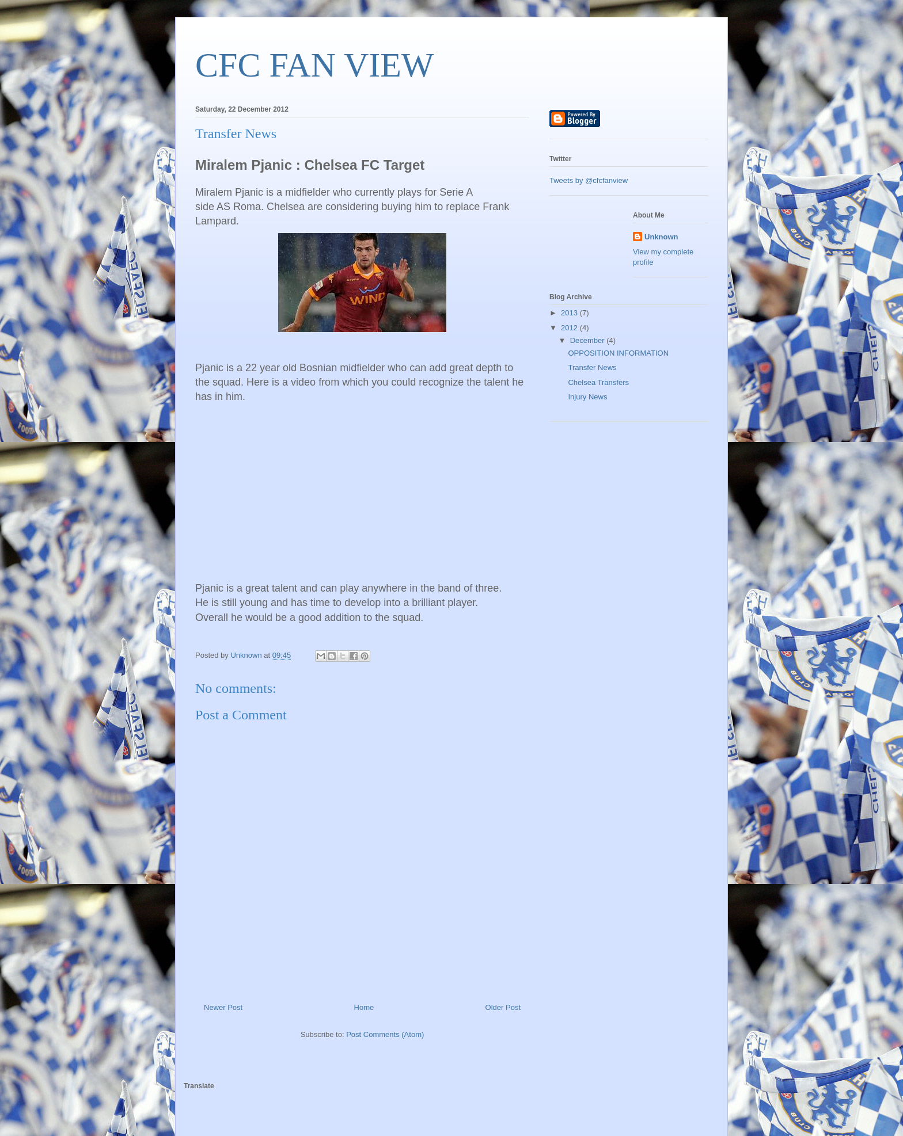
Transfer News (592, 367)
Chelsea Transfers (598, 382)
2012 (570, 327)
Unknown (661, 236)
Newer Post (223, 1007)
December (588, 340)
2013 (570, 312)
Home (364, 1007)
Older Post (503, 1007)
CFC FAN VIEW (314, 65)
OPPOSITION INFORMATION (618, 353)
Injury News (587, 396)
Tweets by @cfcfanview (588, 180)
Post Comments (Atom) (385, 1034)
